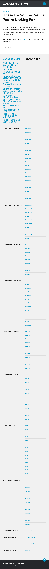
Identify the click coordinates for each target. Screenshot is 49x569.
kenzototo (28, 128)
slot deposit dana (30, 537)
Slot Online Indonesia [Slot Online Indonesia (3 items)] (8, 94)
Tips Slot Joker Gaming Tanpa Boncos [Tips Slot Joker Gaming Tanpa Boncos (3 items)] (10, 115)
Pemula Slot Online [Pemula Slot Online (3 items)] (12, 80)
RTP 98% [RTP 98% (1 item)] (4, 86)
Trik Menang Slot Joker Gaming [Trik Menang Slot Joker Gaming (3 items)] (11, 121)
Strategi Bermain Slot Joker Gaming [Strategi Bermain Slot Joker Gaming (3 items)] (12, 100)
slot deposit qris (29, 530)
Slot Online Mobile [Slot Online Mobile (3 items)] (12, 97)
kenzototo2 (28, 205)
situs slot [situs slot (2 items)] (10, 86)
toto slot (27, 550)
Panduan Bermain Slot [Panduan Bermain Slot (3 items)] (11, 73)
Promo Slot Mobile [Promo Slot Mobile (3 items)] (12, 84)
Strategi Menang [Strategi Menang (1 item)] (6, 103)
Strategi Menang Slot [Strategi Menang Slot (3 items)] (11, 106)
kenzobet (27, 244)
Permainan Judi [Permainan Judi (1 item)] (6, 82)
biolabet (27, 331)
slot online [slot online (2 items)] (18, 91)
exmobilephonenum (15, 4)
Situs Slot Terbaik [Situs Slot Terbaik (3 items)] (11, 89)
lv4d (26, 425)
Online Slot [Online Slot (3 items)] (8, 69)
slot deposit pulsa (30, 544)
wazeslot (27, 480)
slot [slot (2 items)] (4, 91)
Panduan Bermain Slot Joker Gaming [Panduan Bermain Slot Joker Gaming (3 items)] (12, 77)
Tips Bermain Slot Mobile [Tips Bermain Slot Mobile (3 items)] (11, 110)
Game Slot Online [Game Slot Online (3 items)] (11, 59)
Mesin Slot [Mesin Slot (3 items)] (8, 67)
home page (24, 39)
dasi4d (27, 374)
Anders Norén (12, 566)
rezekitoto (28, 280)
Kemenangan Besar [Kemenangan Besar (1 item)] (6, 61)
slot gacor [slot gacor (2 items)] (10, 91)
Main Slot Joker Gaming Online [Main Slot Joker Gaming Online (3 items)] (10, 64)
